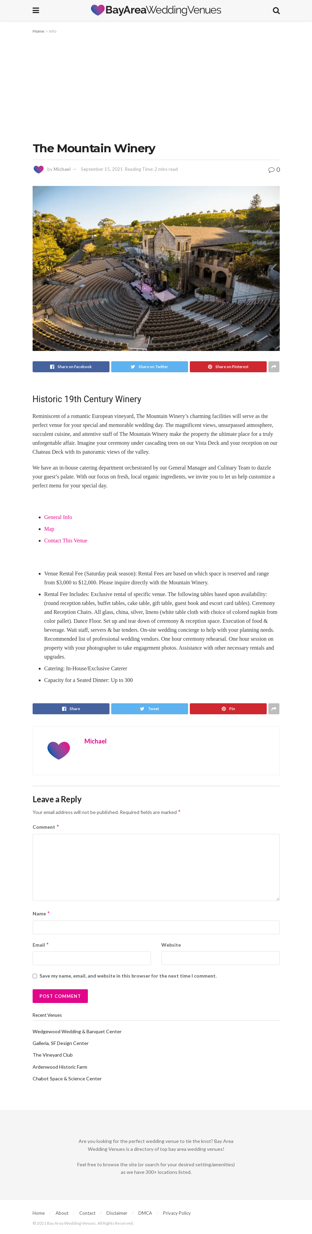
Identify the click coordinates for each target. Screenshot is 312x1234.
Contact (87, 1213)
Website (171, 945)
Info (52, 31)
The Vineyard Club (53, 1055)
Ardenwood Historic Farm (60, 1067)
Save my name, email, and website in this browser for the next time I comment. (128, 976)
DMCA (145, 1213)
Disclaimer (116, 1213)
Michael (62, 169)
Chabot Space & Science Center (67, 1078)
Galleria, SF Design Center (61, 1043)
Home (38, 31)
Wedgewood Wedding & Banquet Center (77, 1031)
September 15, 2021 (102, 169)
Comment (46, 827)
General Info (58, 517)
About (62, 1213)
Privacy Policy (177, 1213)
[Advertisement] (156, 86)
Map (49, 529)
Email (41, 945)
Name (41, 913)
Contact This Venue (66, 540)
